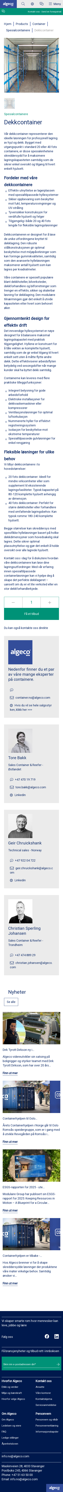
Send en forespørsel (51, 11)
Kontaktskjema (44, 1399)
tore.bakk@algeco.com (30, 787)
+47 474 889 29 (25, 955)
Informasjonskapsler (47, 1431)
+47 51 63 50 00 (22, 1475)
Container (38, 24)
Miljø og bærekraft (12, 1392)
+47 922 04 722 (25, 860)
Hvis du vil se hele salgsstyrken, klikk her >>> (31, 707)
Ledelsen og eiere (11, 1425)
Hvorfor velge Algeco (13, 1399)
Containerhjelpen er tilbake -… (22, 1255)
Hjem (7, 24)
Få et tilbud (31, 614)
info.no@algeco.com (15, 1456)
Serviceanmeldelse (46, 1405)
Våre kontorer (43, 1392)
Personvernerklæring (47, 1425)
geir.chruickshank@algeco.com (31, 870)
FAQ (4, 1431)
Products (22, 24)
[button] (9, 103)
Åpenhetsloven (10, 1443)
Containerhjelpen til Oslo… (20, 1118)
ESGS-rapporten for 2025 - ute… (24, 1187)
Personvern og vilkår (47, 1419)
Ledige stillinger (10, 1437)
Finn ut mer (10, 1073)
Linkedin (20, 795)
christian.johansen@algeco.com (31, 965)
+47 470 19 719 (25, 779)
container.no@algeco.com (32, 697)
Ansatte (40, 1386)
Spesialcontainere (18, 30)
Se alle (11, 1002)
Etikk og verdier (10, 1386)
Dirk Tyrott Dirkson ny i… (18, 1050)
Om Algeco (8, 1419)
